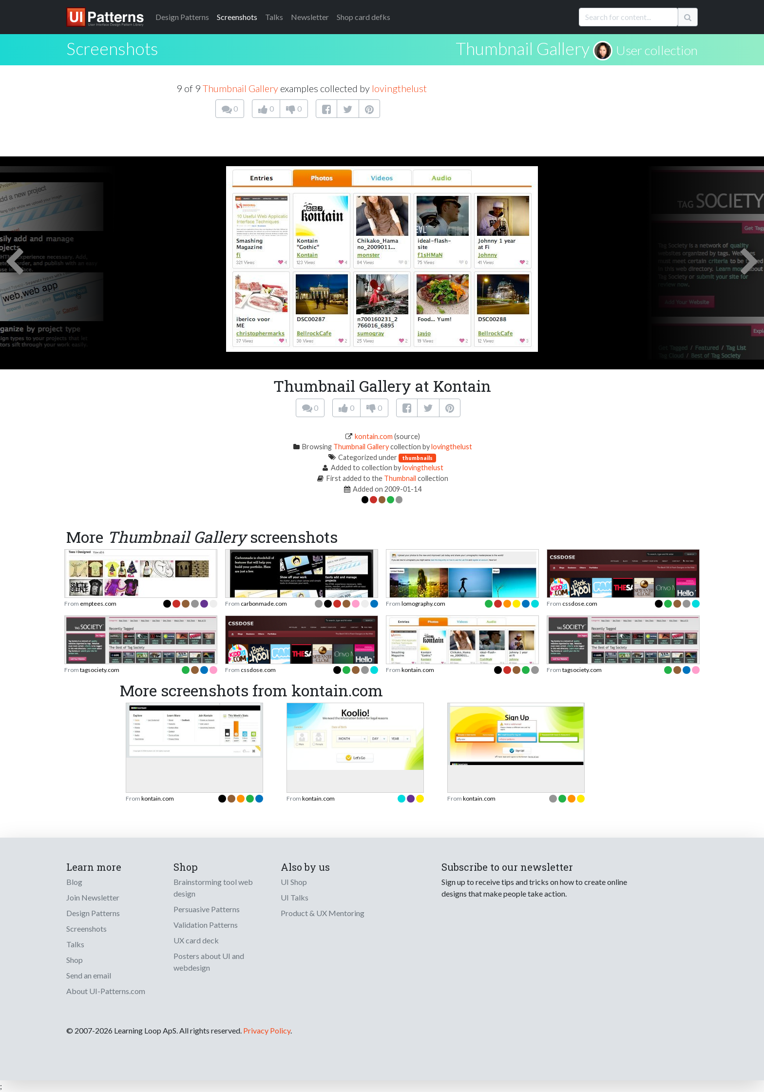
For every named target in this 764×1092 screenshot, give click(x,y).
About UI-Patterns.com (105, 991)
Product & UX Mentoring (322, 913)
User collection (657, 50)
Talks (274, 16)
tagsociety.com (99, 669)
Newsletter (310, 16)
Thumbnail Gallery (523, 48)
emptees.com (98, 603)
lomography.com (423, 603)
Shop (74, 959)
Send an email (88, 975)
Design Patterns (93, 913)
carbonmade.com (264, 603)
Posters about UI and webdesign (208, 961)
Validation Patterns (205, 924)
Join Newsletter (92, 897)
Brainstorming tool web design (213, 887)
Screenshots (237, 16)
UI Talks (294, 897)
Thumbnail (400, 478)
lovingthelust (399, 88)
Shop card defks (363, 16)
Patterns (182, 16)
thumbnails (417, 458)
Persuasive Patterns (206, 909)
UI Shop (294, 881)
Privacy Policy (266, 1030)
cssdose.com (579, 603)
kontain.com (374, 436)
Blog (74, 881)
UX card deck (196, 940)
